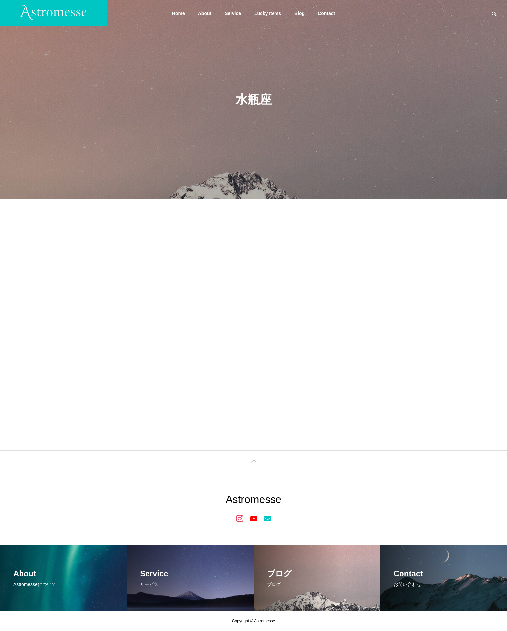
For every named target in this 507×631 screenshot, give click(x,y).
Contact (326, 13)
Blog (299, 13)
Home (178, 13)
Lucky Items (267, 13)
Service (233, 13)
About (204, 13)
